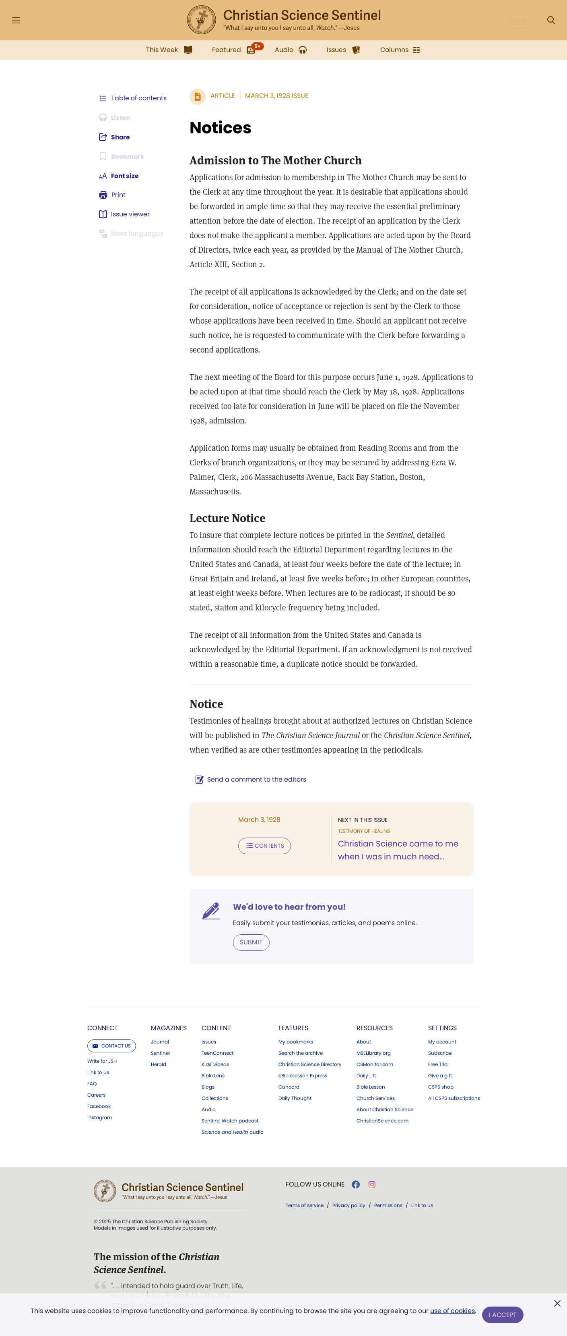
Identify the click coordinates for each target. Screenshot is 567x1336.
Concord (288, 1087)
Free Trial (438, 1064)
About (364, 1041)
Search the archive (300, 1053)
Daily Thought (294, 1098)
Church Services (376, 1098)
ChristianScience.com (382, 1120)
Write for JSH (102, 1061)
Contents (262, 846)
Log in (519, 20)
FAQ (92, 1083)
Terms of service (305, 1205)
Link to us (98, 1072)
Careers (96, 1095)
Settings (442, 1028)
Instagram (99, 1117)
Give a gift (440, 1075)
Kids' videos (215, 1064)
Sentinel (160, 1053)
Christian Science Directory (310, 1064)
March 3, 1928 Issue (275, 95)
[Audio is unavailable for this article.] (116, 117)
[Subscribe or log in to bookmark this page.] (122, 156)
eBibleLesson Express (302, 1075)
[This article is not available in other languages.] (133, 233)
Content (216, 1028)
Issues (209, 1041)
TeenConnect (217, 1053)
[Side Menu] (16, 20)
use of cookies (452, 1311)
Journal (160, 1041)
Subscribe (440, 1053)
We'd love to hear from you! (287, 907)
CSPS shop (441, 1087)
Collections (215, 1098)
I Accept (503, 1314)
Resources (375, 1028)
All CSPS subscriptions (454, 1098)
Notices (219, 128)
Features (293, 1028)
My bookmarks (295, 1041)
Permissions (388, 1205)
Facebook (99, 1106)
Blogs (208, 1087)
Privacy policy (348, 1205)
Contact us (112, 1045)
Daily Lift (366, 1075)
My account (442, 1041)
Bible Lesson (371, 1087)
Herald (158, 1064)
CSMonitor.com (375, 1064)
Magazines (169, 1028)
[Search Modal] (551, 20)
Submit (249, 942)
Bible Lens (213, 1075)
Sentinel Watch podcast (230, 1120)
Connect (102, 1028)
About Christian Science (385, 1109)
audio (233, 1132)
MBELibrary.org (374, 1053)
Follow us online (315, 1184)
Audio (209, 1109)
